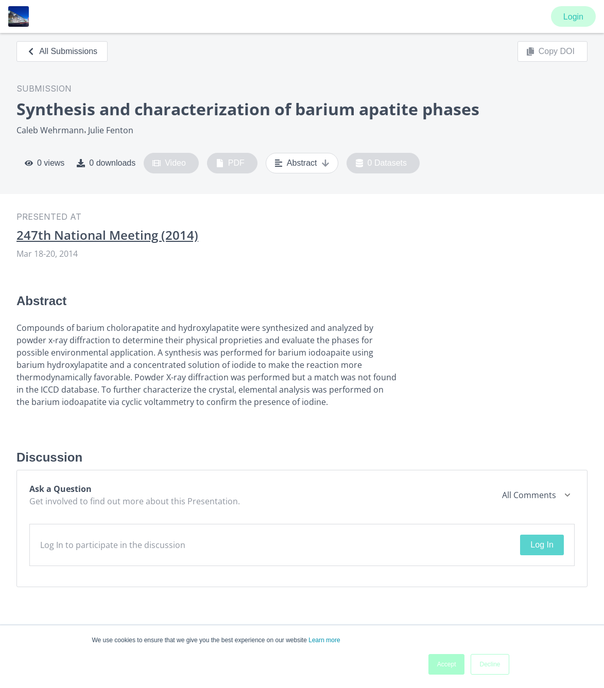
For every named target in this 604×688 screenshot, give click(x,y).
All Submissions (62, 51)
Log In (541, 544)
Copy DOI (550, 51)
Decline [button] (489, 664)
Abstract (302, 163)
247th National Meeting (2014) (107, 235)
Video (169, 163)
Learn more (324, 640)
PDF (230, 163)
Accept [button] (446, 664)
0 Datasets (381, 163)
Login (573, 16)
